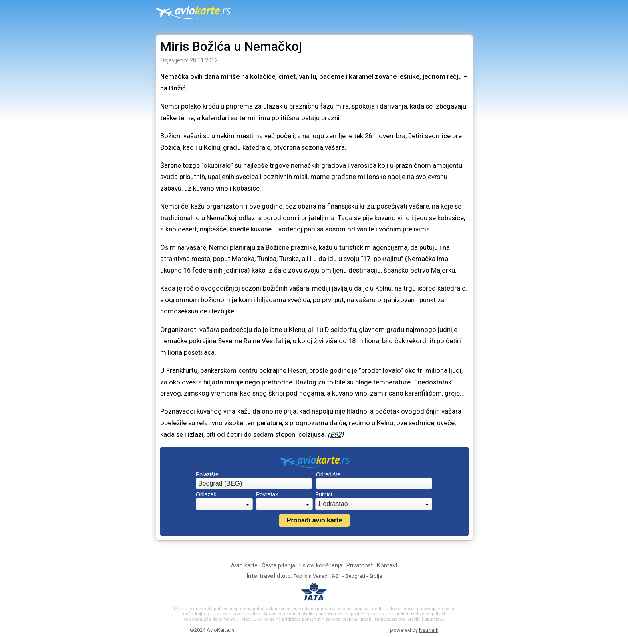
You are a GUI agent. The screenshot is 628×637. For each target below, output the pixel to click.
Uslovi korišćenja (320, 565)
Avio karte (244, 565)
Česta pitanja (278, 565)
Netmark (428, 630)
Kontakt (387, 565)
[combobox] (254, 483)
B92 (335, 434)
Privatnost (359, 565)
